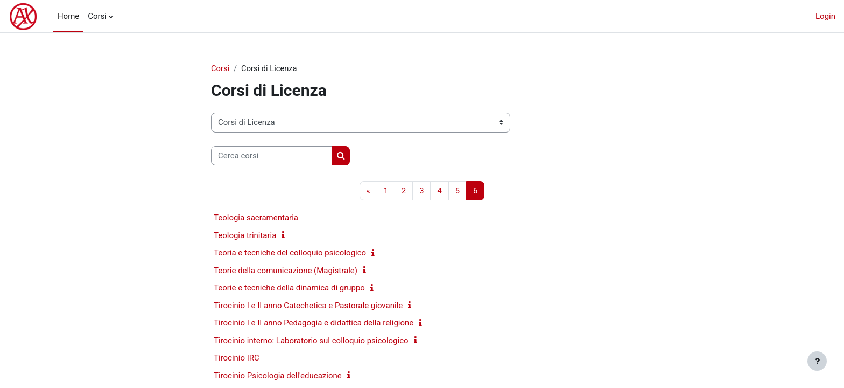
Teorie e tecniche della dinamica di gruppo (289, 288)
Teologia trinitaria (245, 236)
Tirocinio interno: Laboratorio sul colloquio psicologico (311, 341)
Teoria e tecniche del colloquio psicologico (290, 253)
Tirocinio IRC (236, 358)
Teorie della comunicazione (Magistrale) (285, 271)
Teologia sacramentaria (256, 218)
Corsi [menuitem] (97, 16)
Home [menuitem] (68, 16)
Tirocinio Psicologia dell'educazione (278, 376)
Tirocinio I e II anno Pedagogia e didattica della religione (313, 323)
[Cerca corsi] (271, 156)
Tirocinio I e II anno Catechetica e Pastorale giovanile (308, 306)
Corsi (220, 68)
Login (825, 16)
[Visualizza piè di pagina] (817, 361)
